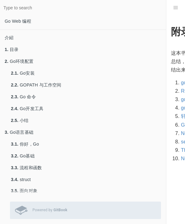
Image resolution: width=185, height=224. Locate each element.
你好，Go (25, 144)
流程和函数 (26, 167)
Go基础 (23, 155)
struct (21, 179)
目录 (12, 49)
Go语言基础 (19, 132)
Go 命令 (23, 96)
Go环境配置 (19, 61)
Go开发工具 (27, 108)
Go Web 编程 (18, 21)
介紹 (9, 37)
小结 (20, 120)
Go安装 (23, 73)
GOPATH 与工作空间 (36, 84)
